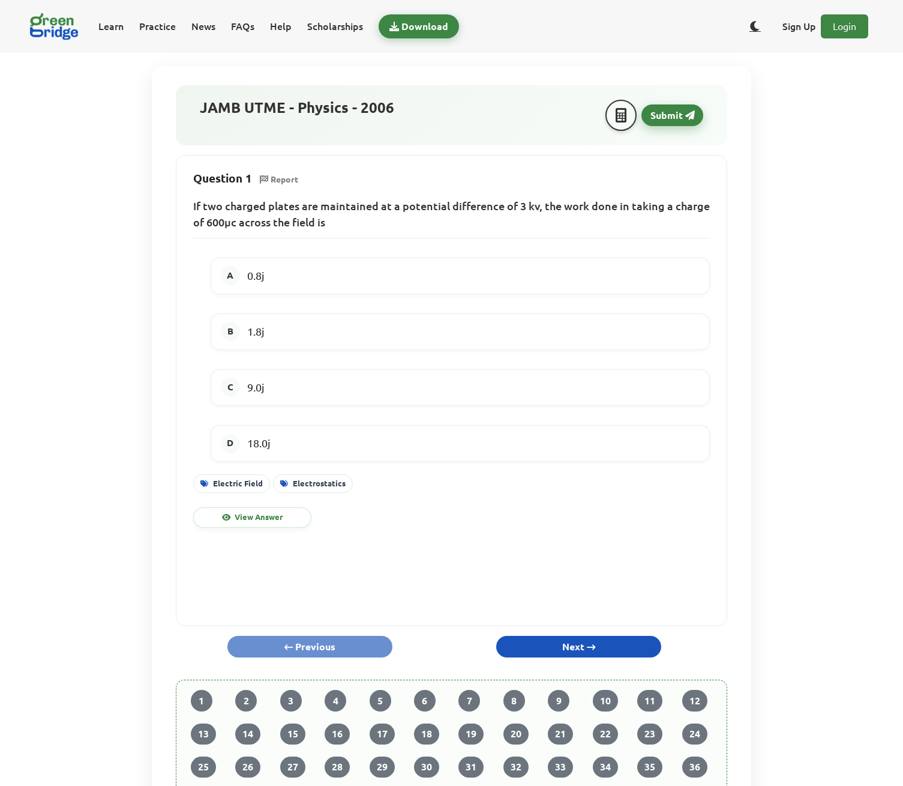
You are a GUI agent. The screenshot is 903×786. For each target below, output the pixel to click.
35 (649, 766)
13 (203, 733)
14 (247, 733)
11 (649, 700)
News (203, 26)
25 (203, 766)
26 (247, 766)
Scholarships (335, 26)
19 (471, 733)
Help (281, 26)
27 (292, 766)
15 (292, 733)
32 (516, 766)
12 (694, 700)
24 (694, 733)
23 (649, 733)
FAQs (242, 26)
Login (844, 26)
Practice (157, 26)
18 (426, 733)
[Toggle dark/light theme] (755, 26)
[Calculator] (621, 115)
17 (382, 733)
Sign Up (799, 26)
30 (426, 766)
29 (382, 766)
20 (516, 733)
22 (605, 733)
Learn (111, 26)
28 (337, 766)
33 (560, 766)
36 (694, 766)
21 (560, 733)
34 (605, 766)
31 (471, 766)
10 (605, 700)
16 (337, 733)
